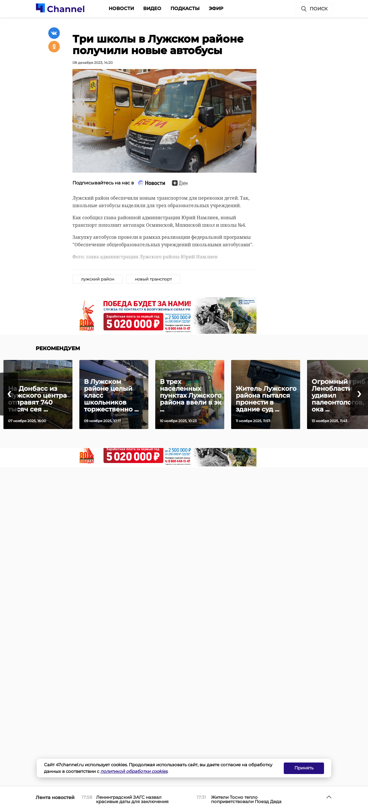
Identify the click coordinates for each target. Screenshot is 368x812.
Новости (121, 8)
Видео (152, 8)
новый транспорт (153, 279)
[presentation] (9, 394)
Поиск (313, 8)
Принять (303, 768)
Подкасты (185, 8)
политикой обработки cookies (133, 771)
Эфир (216, 8)
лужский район (97, 279)
